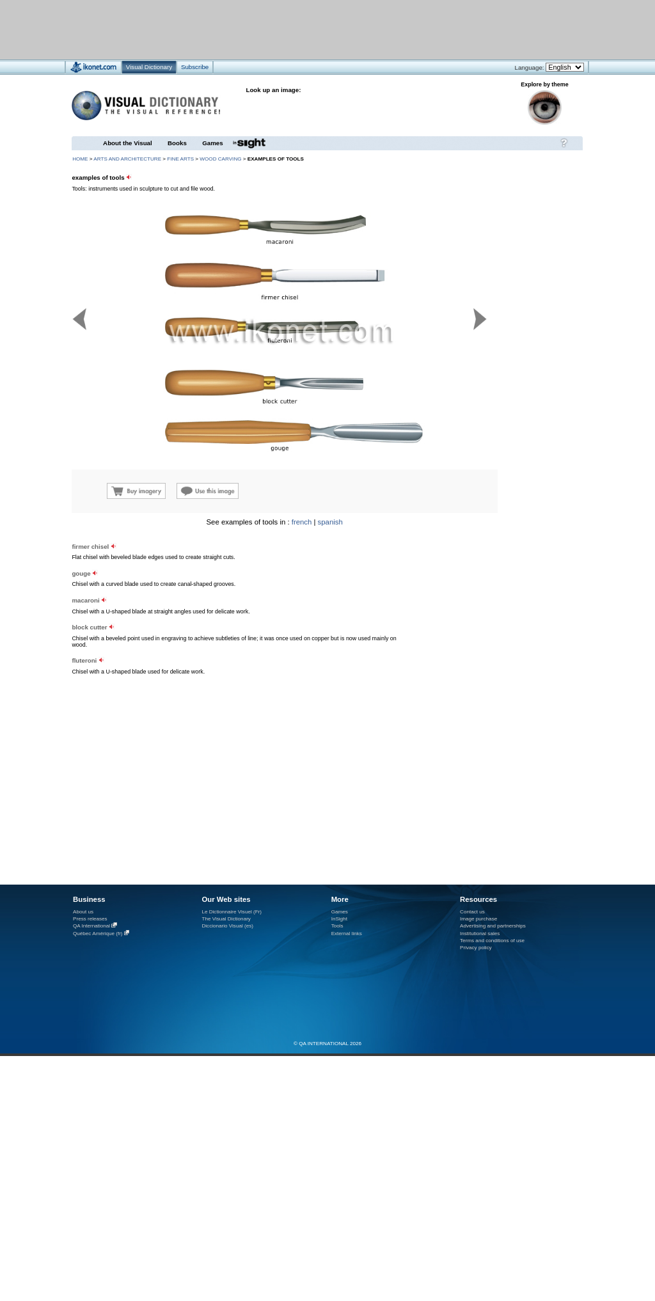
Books (177, 142)
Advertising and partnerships (493, 926)
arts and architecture (127, 159)
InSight (339, 919)
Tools (337, 926)
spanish (330, 522)
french (302, 522)
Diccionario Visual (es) (227, 926)
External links (346, 933)
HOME (80, 159)
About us (83, 912)
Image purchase (478, 919)
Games (212, 142)
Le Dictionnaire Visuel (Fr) (231, 912)
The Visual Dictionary (225, 919)
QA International (91, 926)
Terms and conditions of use (492, 940)
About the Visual (127, 142)
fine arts (180, 159)
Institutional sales (480, 933)
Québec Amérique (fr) (98, 933)
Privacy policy (476, 947)
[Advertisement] (161, 633)
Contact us (472, 912)
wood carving (220, 159)
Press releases (90, 919)
